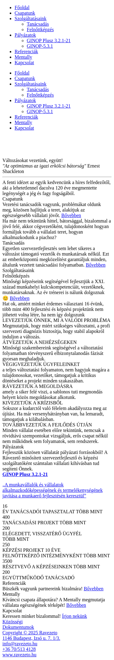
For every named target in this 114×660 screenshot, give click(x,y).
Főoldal (22, 7)
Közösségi (12, 621)
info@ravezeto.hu (19, 643)
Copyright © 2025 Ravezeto (29, 632)
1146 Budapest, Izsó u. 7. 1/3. (31, 638)
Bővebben (71, 215)
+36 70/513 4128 (19, 649)
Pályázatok (25, 35)
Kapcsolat (24, 62)
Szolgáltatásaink (31, 18)
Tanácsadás (38, 24)
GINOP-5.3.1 (40, 46)
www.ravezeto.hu (19, 654)
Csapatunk (25, 13)
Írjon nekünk (74, 616)
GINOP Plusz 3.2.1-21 (49, 40)
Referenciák (26, 51)
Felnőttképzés (40, 29)
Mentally (23, 57)
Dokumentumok (18, 627)
